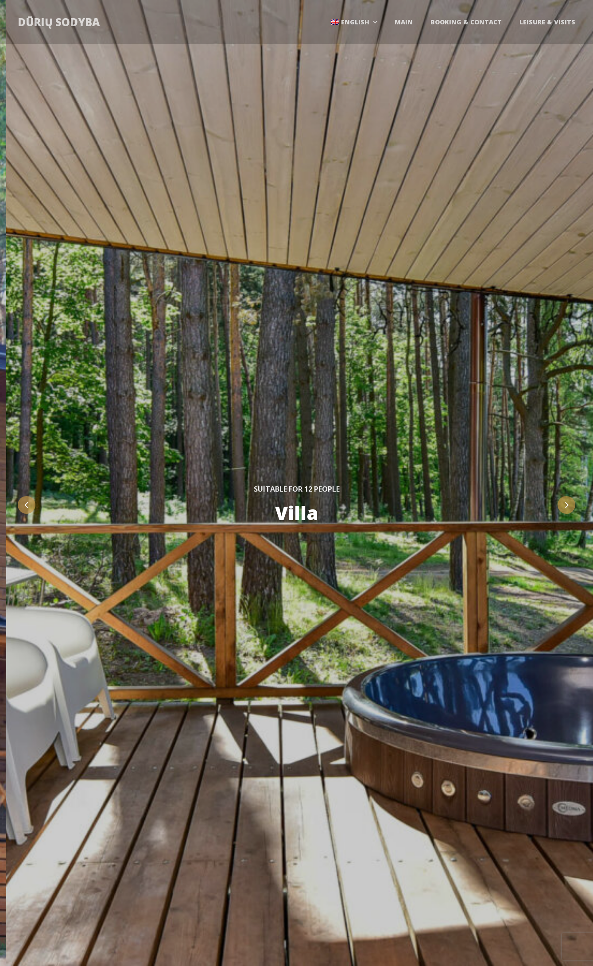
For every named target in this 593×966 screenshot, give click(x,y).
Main (404, 22)
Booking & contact (466, 22)
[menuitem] (354, 22)
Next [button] (566, 505)
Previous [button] (26, 505)
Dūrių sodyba (59, 22)
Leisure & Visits (547, 22)
